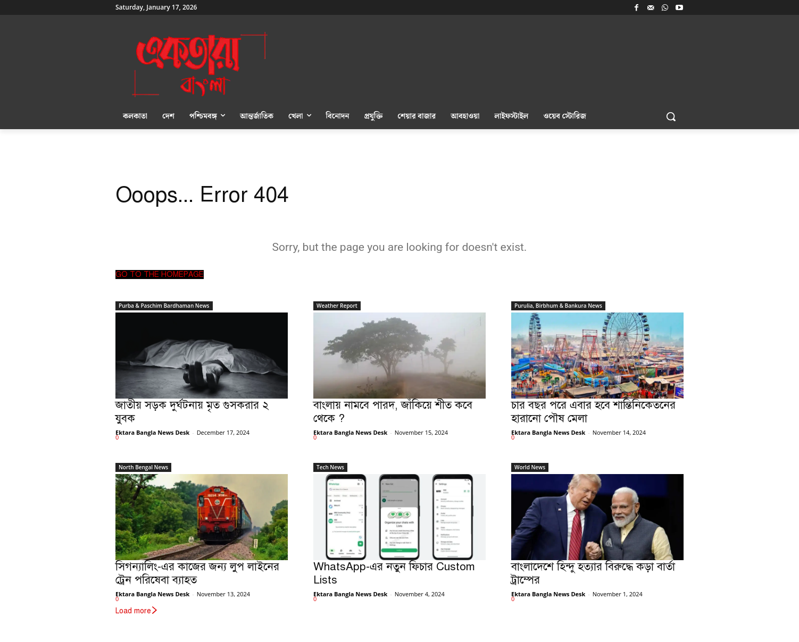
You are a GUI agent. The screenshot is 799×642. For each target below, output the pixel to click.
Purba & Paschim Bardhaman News (164, 305)
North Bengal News (143, 467)
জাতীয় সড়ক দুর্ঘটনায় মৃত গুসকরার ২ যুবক (192, 411)
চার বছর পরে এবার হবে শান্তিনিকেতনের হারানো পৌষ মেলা (593, 411)
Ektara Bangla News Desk (152, 432)
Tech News (330, 467)
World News (529, 467)
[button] (671, 116)
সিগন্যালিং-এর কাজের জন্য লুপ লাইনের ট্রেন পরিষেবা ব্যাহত (197, 573)
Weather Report (337, 305)
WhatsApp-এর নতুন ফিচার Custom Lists (394, 573)
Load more (137, 610)
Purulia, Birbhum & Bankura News (558, 305)
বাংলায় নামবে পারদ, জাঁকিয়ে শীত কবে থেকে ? (392, 411)
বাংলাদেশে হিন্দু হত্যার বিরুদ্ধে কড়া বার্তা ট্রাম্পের (593, 573)
